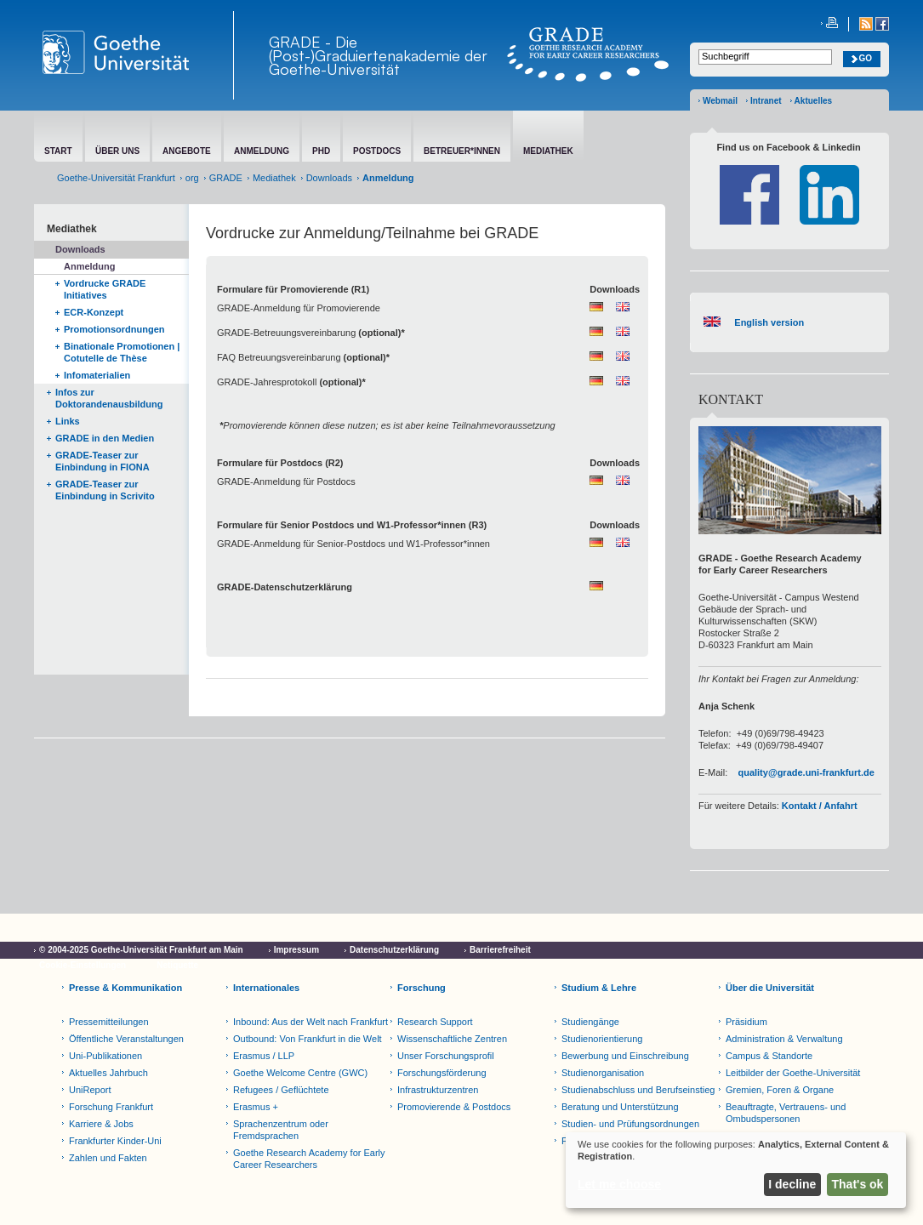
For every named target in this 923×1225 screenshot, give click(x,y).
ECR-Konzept (93, 312)
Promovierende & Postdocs (453, 1107)
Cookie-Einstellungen (82, 965)
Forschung (421, 988)
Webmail (720, 100)
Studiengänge (590, 1022)
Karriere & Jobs (101, 1124)
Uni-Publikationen (105, 1056)
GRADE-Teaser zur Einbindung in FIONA (102, 461)
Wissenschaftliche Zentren (452, 1039)
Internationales (266, 988)
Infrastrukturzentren (437, 1090)
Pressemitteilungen (109, 1022)
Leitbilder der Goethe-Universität (793, 1073)
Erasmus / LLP (263, 1056)
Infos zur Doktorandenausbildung (109, 398)
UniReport (90, 1090)
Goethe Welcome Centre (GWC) (300, 1073)
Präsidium (746, 1022)
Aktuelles (813, 100)
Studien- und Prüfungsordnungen (630, 1124)
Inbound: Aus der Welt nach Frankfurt (310, 1022)
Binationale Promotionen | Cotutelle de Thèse (121, 352)
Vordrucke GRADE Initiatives (104, 289)
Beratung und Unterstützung (620, 1107)
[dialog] (736, 1170)
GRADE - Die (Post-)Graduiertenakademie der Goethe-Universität (378, 55)
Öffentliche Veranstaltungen (126, 1039)
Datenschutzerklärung (394, 949)
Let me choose (619, 1184)
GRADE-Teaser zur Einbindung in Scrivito (105, 490)
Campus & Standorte (769, 1056)
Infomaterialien (97, 375)
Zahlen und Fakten (108, 1158)
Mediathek (274, 178)
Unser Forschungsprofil (445, 1056)
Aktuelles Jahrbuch (108, 1073)
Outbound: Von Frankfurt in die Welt (307, 1039)
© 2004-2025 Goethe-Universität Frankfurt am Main (141, 949)
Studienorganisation (602, 1073)
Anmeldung (90, 266)
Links (67, 421)
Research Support (435, 1022)
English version (766, 322)
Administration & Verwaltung (784, 1039)
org (192, 178)
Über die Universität (770, 988)
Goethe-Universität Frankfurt (116, 178)
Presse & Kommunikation (125, 988)
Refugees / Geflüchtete (281, 1090)
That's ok (858, 1184)
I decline (792, 1184)
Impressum (296, 949)
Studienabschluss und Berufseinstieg (638, 1090)
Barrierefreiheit (500, 949)
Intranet (766, 100)
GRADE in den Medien (104, 438)
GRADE (225, 178)
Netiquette (177, 965)
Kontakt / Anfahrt (819, 806)
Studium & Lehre (598, 988)
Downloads (329, 178)
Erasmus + (255, 1107)
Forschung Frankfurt (111, 1107)
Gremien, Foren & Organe (780, 1090)
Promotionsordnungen (114, 329)
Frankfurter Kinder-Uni (115, 1141)
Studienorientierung (601, 1039)
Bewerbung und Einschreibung (625, 1056)
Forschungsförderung (442, 1073)
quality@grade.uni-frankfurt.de (806, 772)
